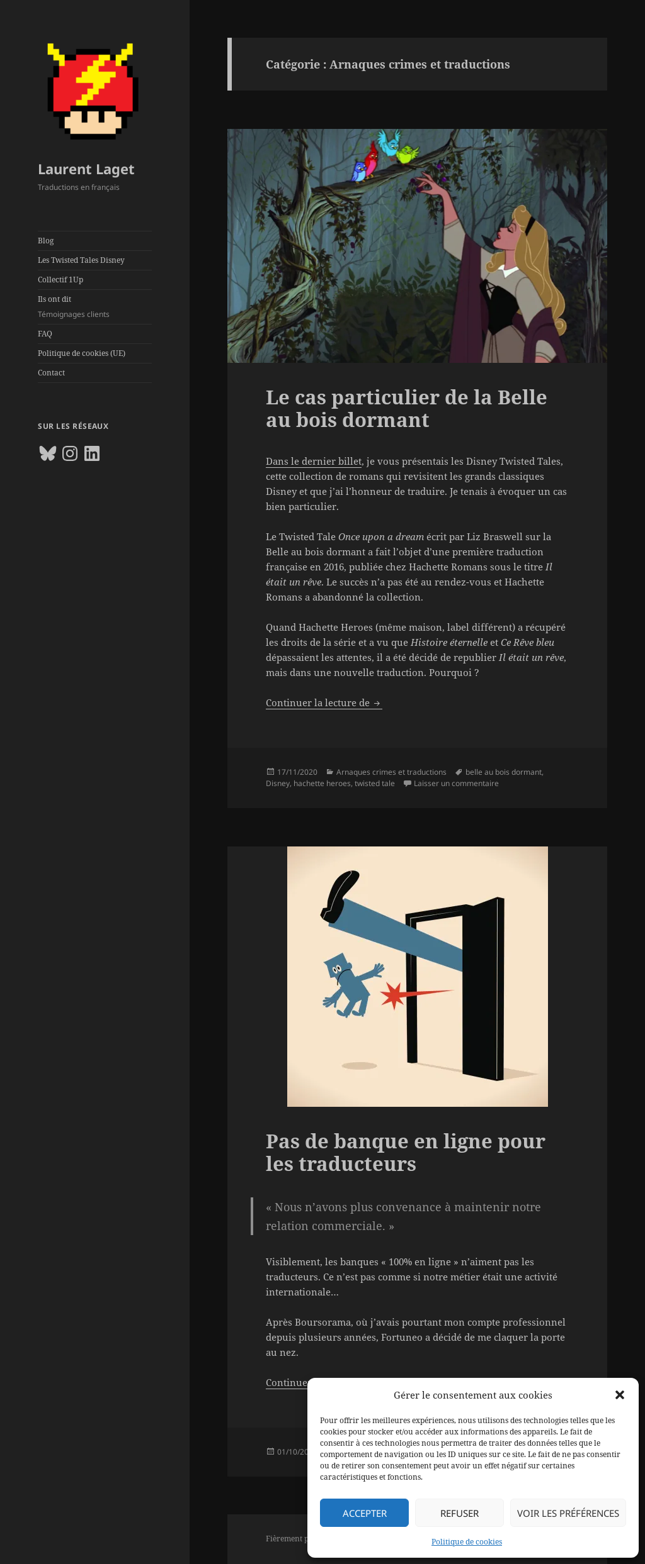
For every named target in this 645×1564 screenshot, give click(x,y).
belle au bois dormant (503, 772)
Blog (46, 240)
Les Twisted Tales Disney (81, 260)
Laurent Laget (86, 168)
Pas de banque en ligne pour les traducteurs (405, 1152)
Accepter (365, 1513)
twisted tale (375, 783)
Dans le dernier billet (314, 461)
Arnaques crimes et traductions (391, 772)
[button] (620, 1395)
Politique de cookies (466, 1541)
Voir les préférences (568, 1513)
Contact (51, 372)
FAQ (45, 333)
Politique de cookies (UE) (81, 353)
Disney (278, 783)
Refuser (459, 1513)
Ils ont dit (95, 307)
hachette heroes (322, 783)
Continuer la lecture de (324, 702)
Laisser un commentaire (456, 783)
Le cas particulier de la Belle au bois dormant (406, 408)
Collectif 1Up (60, 279)
